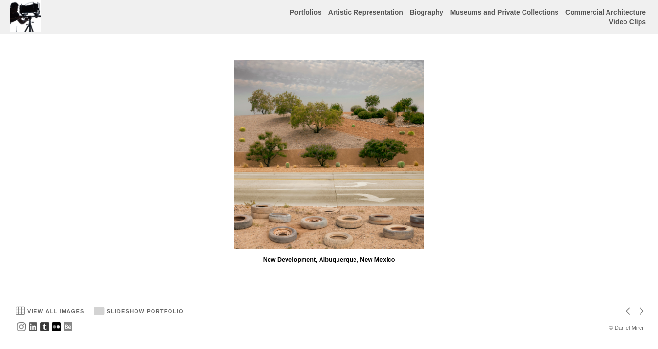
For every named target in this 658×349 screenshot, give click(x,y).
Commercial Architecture (605, 12)
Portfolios (305, 12)
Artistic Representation (365, 12)
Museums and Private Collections (504, 12)
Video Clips (627, 22)
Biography (426, 12)
